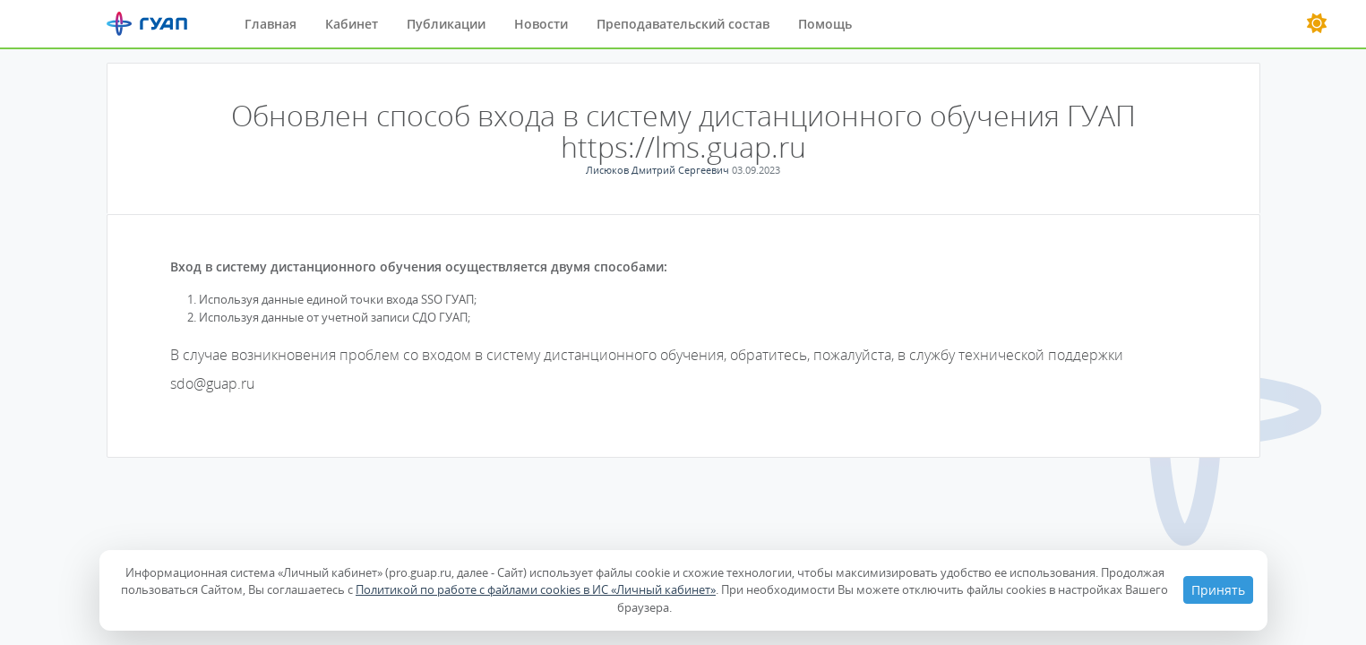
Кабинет (351, 23)
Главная (270, 23)
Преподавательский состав (683, 23)
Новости (541, 23)
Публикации (446, 23)
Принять (1218, 589)
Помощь (825, 23)
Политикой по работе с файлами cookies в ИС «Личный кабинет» (536, 589)
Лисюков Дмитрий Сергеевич (659, 169)
